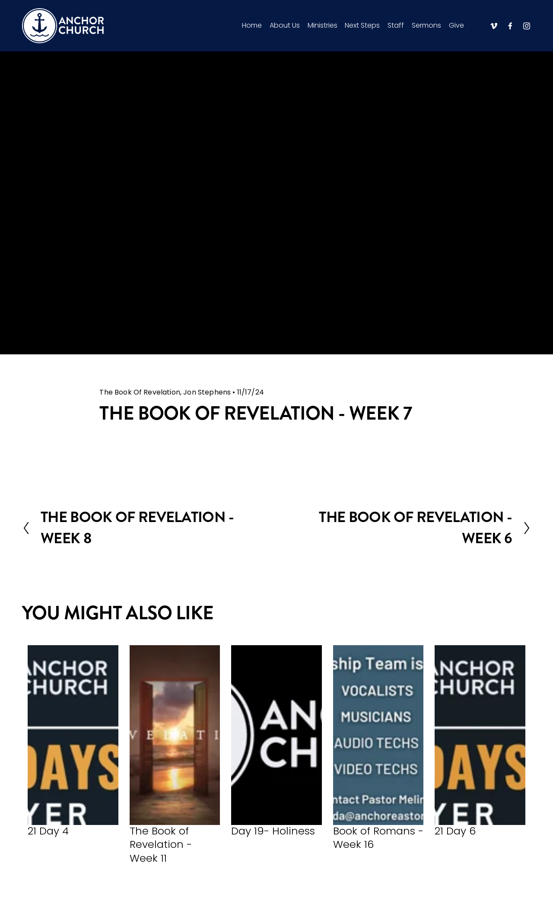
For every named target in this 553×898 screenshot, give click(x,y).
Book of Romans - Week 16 (378, 838)
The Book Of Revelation (139, 392)
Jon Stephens (207, 392)
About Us (285, 25)
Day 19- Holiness (273, 831)
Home (252, 25)
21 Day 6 (455, 831)
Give (456, 25)
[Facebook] (510, 26)
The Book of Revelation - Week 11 (161, 845)
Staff (396, 25)
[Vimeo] (493, 26)
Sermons (426, 25)
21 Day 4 (48, 831)
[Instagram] (526, 26)
